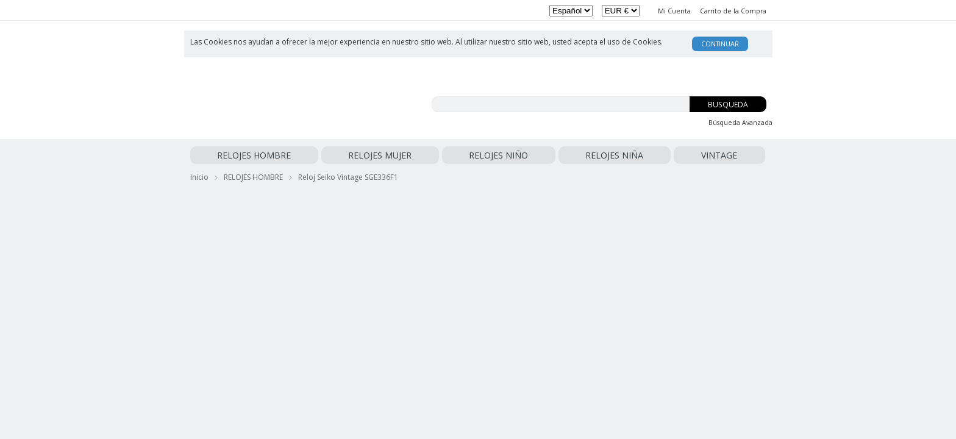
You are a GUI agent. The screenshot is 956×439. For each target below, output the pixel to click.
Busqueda (728, 104)
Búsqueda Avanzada (740, 122)
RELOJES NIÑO (362, 155)
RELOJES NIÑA (424, 155)
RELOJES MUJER (298, 155)
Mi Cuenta (674, 11)
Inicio (199, 175)
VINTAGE (473, 155)
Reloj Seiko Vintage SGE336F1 (348, 175)
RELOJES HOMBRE (227, 155)
